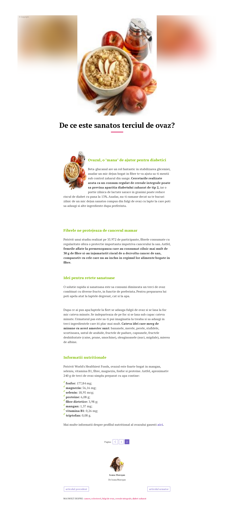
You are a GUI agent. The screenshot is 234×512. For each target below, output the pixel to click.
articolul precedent (76, 489)
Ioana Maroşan (117, 474)
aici (160, 424)
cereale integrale (123, 498)
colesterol (96, 498)
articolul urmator (159, 489)
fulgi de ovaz (108, 498)
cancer (87, 498)
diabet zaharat (139, 498)
